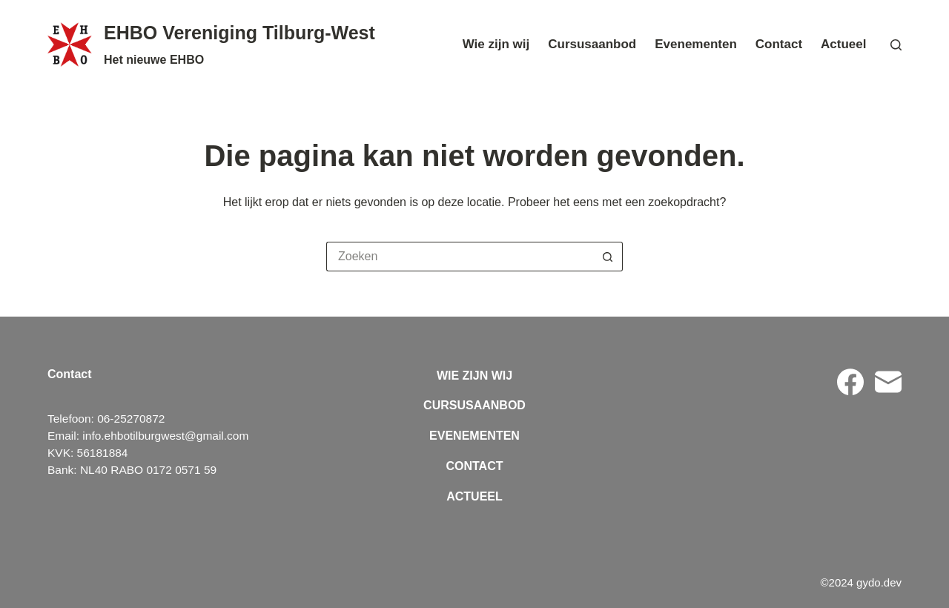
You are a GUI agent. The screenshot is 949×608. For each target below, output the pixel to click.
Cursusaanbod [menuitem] (592, 44)
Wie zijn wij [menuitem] (496, 44)
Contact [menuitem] (778, 44)
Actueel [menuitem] (843, 44)
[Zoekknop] (608, 256)
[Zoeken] (896, 44)
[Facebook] (850, 382)
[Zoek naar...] (459, 256)
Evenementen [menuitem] (696, 44)
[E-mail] (888, 382)
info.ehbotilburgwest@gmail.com (165, 435)
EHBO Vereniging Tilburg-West (239, 32)
